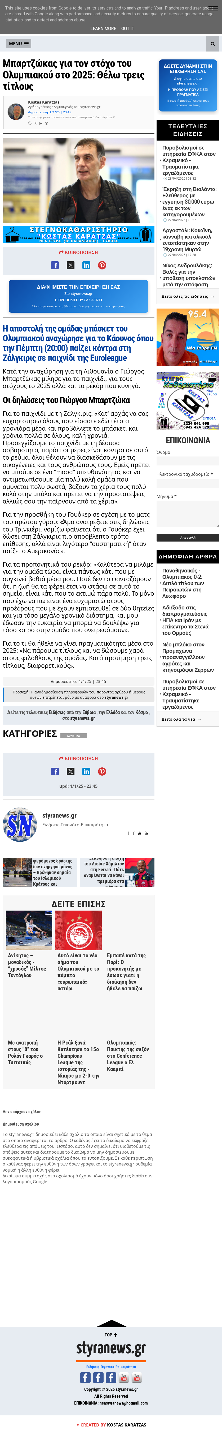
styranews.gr (82, 719)
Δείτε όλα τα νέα (182, 719)
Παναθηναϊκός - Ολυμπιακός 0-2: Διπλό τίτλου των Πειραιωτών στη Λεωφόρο (183, 583)
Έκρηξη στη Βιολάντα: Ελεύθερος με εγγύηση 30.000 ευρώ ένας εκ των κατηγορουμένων (189, 202)
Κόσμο (141, 714)
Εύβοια (88, 714)
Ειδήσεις (57, 714)
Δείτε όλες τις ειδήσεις (188, 296)
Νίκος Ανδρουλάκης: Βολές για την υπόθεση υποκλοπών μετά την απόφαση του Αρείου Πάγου (188, 278)
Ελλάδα (113, 714)
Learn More (103, 28)
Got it (127, 28)
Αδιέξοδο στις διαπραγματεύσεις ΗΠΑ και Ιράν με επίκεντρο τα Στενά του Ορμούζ (185, 620)
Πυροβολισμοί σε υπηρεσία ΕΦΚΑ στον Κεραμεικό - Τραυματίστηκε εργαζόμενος (189, 160)
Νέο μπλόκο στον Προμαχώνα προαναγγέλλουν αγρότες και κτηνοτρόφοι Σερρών (188, 657)
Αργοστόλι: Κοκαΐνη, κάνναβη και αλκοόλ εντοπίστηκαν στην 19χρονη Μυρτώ (187, 240)
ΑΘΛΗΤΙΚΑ (73, 737)
